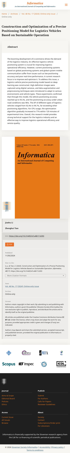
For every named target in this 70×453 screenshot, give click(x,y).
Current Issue (7, 417)
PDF (10, 244)
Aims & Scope (8, 395)
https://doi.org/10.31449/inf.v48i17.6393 (26, 236)
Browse (5, 423)
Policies (5, 401)
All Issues (6, 420)
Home (4, 14)
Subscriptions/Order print (49, 423)
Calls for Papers (44, 401)
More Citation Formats (17, 275)
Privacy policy (58, 447)
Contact (41, 420)
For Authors (43, 398)
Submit (41, 395)
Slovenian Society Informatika (24, 447)
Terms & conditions (35, 450)
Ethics (4, 404)
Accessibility (45, 447)
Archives (14, 14)
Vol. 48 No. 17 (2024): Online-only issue (38, 14)
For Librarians (44, 426)
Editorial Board (8, 398)
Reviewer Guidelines (46, 404)
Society (41, 417)
